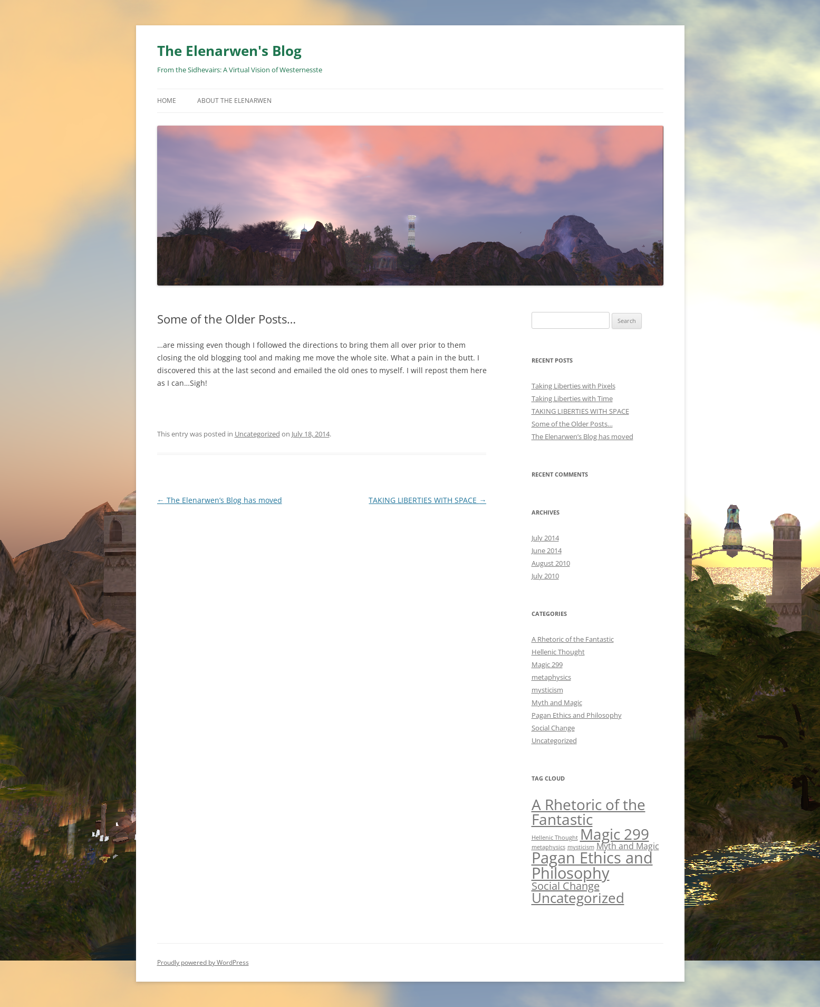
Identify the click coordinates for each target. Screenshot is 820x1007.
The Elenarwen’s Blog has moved (219, 500)
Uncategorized (257, 434)
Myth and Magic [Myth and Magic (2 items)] (627, 846)
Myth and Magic (557, 702)
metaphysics (551, 677)
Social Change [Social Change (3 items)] (566, 886)
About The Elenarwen (234, 100)
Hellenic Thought (558, 652)
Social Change (553, 728)
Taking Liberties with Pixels (573, 386)
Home (166, 100)
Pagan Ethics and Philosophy (577, 715)
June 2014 (547, 550)
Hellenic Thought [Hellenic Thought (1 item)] (555, 837)
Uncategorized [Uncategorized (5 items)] (578, 898)
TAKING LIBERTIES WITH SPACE (427, 500)
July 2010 (545, 576)
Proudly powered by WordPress (203, 962)
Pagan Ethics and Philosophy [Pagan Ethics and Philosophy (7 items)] (592, 865)
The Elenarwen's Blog (229, 50)
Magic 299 (547, 664)
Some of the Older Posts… (572, 424)
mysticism (547, 690)
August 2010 (551, 563)
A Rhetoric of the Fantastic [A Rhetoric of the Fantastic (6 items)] (588, 811)
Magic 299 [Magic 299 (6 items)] (614, 834)
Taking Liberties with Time (572, 398)
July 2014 (545, 538)
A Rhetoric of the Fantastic (573, 639)
